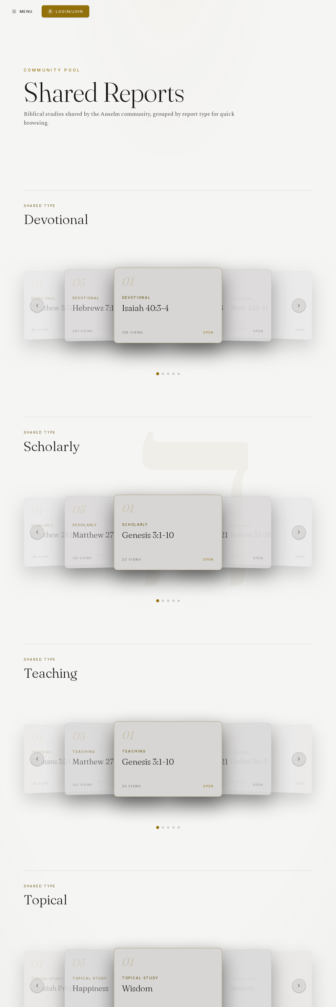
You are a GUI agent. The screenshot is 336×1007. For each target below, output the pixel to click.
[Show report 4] (173, 374)
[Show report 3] (168, 374)
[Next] (299, 305)
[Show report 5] (179, 374)
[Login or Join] (65, 11)
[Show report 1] (157, 373)
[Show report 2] (163, 374)
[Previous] (37, 305)
